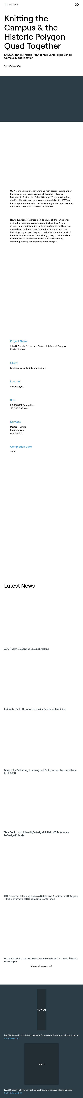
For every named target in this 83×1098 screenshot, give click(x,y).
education (13, 5)
